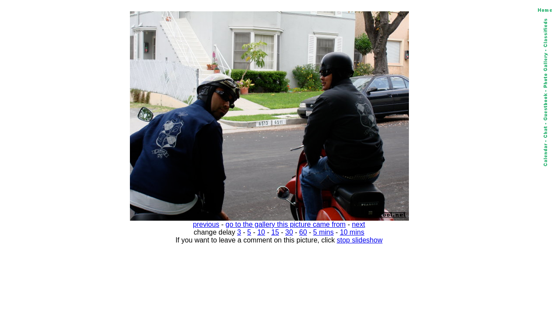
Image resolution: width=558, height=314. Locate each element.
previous (206, 224)
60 (303, 232)
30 (289, 232)
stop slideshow (360, 240)
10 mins (352, 232)
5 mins (323, 232)
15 (275, 232)
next (358, 224)
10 (261, 232)
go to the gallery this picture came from (285, 224)
